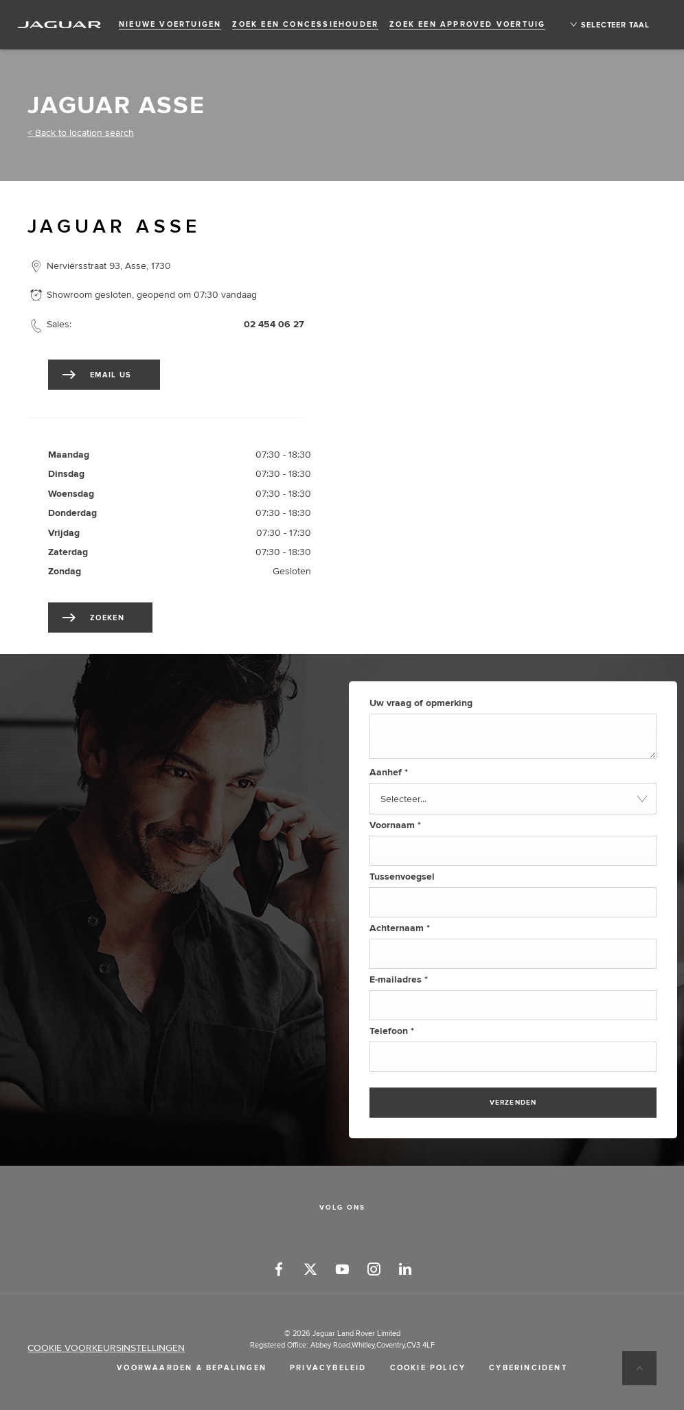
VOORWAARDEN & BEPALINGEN (191, 1367)
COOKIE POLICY (428, 1367)
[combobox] (513, 798)
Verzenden (513, 1102)
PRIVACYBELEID (328, 1367)
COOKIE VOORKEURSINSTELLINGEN (106, 1348)
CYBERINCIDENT (528, 1367)
